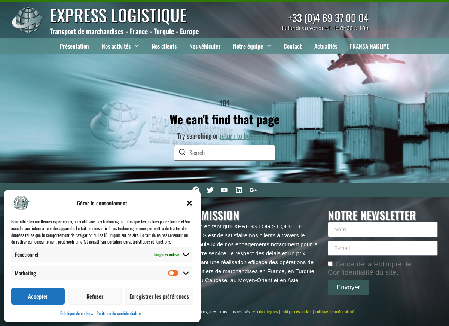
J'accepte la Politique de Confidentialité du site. (369, 268)
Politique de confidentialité (119, 313)
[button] (189, 203)
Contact (293, 46)
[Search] (182, 153)
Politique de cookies (76, 313)
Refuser (94, 296)
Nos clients (164, 46)
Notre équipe (252, 46)
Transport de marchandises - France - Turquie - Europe (124, 31)
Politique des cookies (296, 312)
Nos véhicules (204, 46)
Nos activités (120, 46)
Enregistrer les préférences (159, 296)
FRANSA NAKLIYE (369, 46)
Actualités (325, 46)
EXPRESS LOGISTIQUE (118, 14)
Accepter (38, 296)
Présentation (74, 46)
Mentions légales (265, 312)
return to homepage (245, 135)
